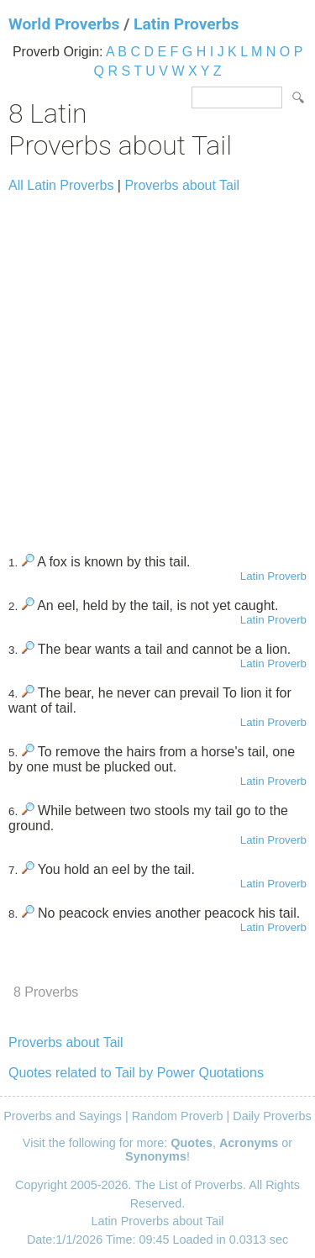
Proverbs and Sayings (62, 1116)
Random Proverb (177, 1116)
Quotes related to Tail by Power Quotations (136, 1073)
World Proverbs (63, 24)
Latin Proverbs (186, 24)
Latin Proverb (273, 576)
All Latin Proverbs (60, 185)
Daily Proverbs (272, 1116)
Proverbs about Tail (181, 185)
